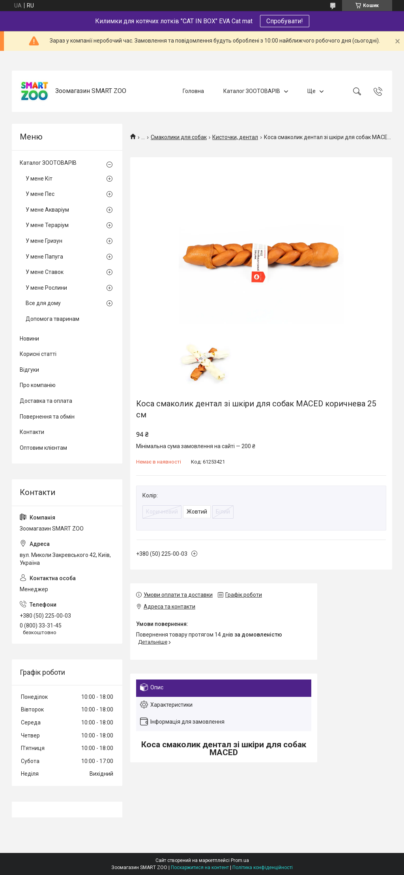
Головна (193, 91)
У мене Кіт (39, 178)
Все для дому (43, 303)
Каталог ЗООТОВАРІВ (251, 91)
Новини (29, 338)
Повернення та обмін (47, 416)
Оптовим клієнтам (43, 448)
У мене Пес (40, 194)
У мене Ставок (45, 272)
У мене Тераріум (47, 225)
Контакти (32, 432)
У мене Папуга (44, 256)
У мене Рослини (46, 288)
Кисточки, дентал (235, 137)
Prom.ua (240, 860)
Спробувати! (284, 21)
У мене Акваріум (47, 210)
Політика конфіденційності (262, 867)
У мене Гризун (44, 241)
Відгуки (29, 370)
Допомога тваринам (52, 319)
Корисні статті (38, 354)
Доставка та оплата (46, 401)
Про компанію (38, 385)
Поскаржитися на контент (200, 867)
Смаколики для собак (179, 137)
